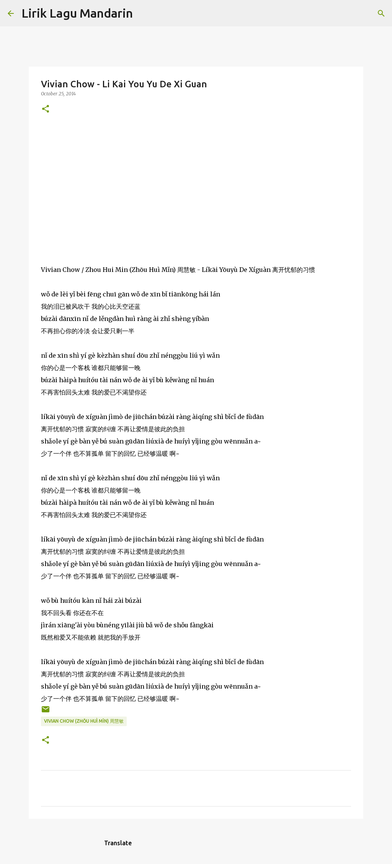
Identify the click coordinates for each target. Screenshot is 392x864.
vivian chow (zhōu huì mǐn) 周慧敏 (84, 720)
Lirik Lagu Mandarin (77, 13)
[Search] (143, 13)
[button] (45, 109)
